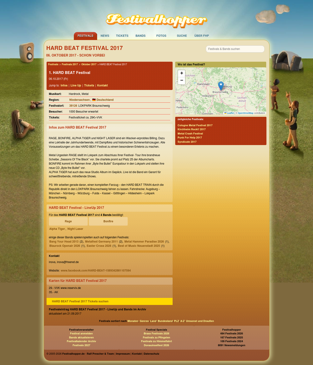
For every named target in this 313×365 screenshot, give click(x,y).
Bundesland (165, 321)
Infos (64, 85)
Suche (182, 35)
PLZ (176, 321)
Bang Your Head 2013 (64, 241)
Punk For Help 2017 (190, 137)
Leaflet (229, 113)
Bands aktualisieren (81, 337)
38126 (73, 105)
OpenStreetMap (246, 113)
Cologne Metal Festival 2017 (195, 125)
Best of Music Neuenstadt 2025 (139, 245)
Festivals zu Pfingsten (156, 337)
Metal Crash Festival (190, 133)
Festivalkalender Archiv (81, 341)
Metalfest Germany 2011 (101, 241)
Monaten (132, 321)
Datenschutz (151, 354)
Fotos (161, 35)
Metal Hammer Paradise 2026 (144, 241)
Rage (68, 221)
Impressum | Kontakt (129, 354)
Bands (140, 35)
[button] (221, 86)
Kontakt (102, 85)
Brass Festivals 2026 (156, 333)
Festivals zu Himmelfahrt (156, 341)
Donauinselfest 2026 (156, 345)
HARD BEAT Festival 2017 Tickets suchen (80, 301)
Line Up (76, 85)
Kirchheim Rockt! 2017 (192, 129)
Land (153, 321)
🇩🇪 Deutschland (103, 99)
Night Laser (75, 228)
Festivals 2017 (70, 64)
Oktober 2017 (88, 64)
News (105, 35)
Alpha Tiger (57, 228)
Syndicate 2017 (187, 142)
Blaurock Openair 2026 (64, 245)
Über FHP (201, 35)
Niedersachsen (79, 99)
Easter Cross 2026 (99, 245)
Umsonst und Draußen (200, 321)
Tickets (122, 35)
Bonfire (108, 221)
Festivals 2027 (81, 345)
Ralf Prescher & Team (100, 354)
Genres (144, 321)
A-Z (182, 321)
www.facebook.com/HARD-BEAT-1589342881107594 (96, 270)
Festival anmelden (81, 333)
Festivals (85, 35)
